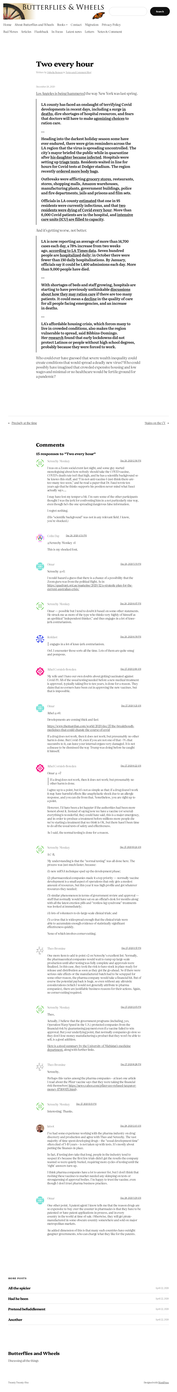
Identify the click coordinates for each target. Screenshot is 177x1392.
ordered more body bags (77, 171)
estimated (87, 200)
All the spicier (19, 1288)
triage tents (69, 161)
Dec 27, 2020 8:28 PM (131, 1064)
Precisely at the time (24, 423)
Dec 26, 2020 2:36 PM (130, 460)
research (56, 337)
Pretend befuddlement (26, 1309)
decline (90, 298)
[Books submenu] (67, 24)
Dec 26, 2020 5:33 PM (130, 563)
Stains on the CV (155, 423)
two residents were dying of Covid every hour (83, 208)
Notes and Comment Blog (78, 72)
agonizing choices (109, 118)
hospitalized (70, 255)
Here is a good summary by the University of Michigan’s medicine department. (89, 1048)
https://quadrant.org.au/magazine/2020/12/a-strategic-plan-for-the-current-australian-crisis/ (90, 587)
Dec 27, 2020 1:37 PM (131, 948)
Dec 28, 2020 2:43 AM (130, 1125)
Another (15, 1319)
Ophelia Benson (55, 72)
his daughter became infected (75, 157)
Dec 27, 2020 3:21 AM (131, 705)
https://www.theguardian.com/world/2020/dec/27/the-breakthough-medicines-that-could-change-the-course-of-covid (90, 728)
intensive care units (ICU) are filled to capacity (87, 217)
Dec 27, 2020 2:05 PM (131, 1007)
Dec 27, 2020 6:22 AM (131, 765)
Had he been (18, 1298)
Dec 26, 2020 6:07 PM (130, 603)
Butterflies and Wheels (34, 1353)
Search (160, 11)
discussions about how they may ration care (85, 292)
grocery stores (98, 179)
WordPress (163, 1382)
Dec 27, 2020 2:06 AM (130, 669)
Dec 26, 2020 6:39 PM (130, 636)
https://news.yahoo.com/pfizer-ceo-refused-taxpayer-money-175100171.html (91, 1087)
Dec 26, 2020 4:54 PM (76, 535)
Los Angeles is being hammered (60, 93)
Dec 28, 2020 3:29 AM (130, 1197)
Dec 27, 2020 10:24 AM (130, 847)
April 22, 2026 (162, 1288)
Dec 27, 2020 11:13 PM (86, 1103)
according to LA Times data (72, 250)
